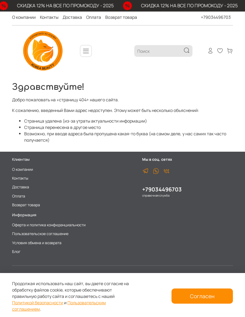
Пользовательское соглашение (40, 233)
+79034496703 (216, 17)
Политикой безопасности (37, 302)
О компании (24, 17)
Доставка (72, 17)
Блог (16, 251)
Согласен (202, 296)
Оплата (93, 17)
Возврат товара (121, 17)
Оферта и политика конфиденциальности (49, 225)
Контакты (49, 17)
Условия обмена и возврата (36, 242)
